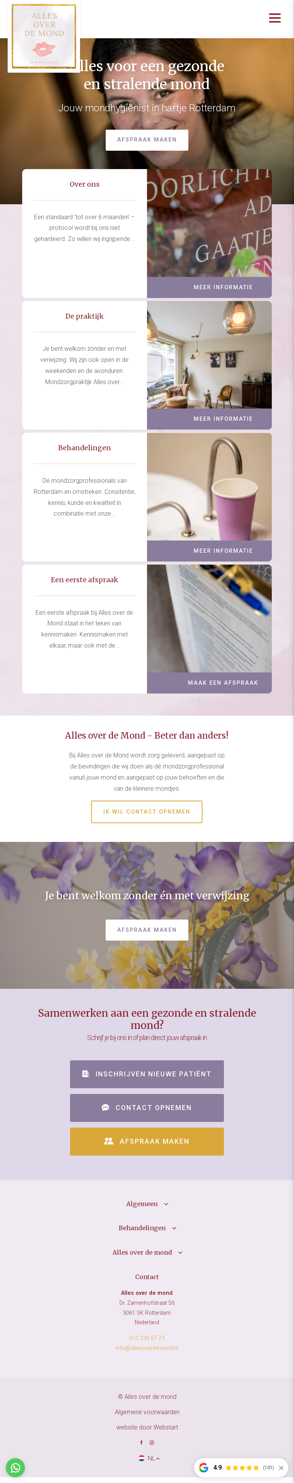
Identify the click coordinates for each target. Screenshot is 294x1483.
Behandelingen (142, 1234)
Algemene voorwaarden (147, 1417)
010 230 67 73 (147, 1344)
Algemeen (142, 1209)
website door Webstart (147, 1433)
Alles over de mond (142, 1258)
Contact (147, 1282)
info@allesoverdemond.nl (147, 1354)
